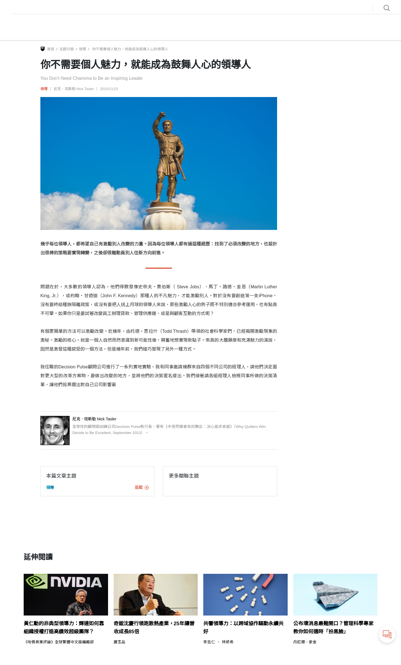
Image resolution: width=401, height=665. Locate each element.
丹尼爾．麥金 (305, 642)
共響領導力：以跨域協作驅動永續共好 (243, 627)
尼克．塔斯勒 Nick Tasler (74, 89)
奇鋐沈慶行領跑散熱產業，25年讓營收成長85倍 (154, 627)
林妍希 (228, 642)
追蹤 (142, 487)
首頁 (50, 49)
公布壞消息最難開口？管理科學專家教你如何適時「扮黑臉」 (333, 627)
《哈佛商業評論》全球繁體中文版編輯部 (59, 642)
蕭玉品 (119, 642)
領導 (82, 49)
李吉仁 (209, 642)
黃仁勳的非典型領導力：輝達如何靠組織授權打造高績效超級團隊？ (64, 627)
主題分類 (66, 49)
